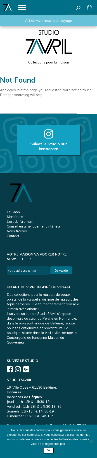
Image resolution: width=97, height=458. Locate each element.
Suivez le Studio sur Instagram (48, 140)
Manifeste (15, 217)
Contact (13, 236)
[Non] (91, 441)
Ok (48, 450)
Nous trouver (17, 231)
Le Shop (13, 212)
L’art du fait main (20, 221)
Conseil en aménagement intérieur (33, 226)
